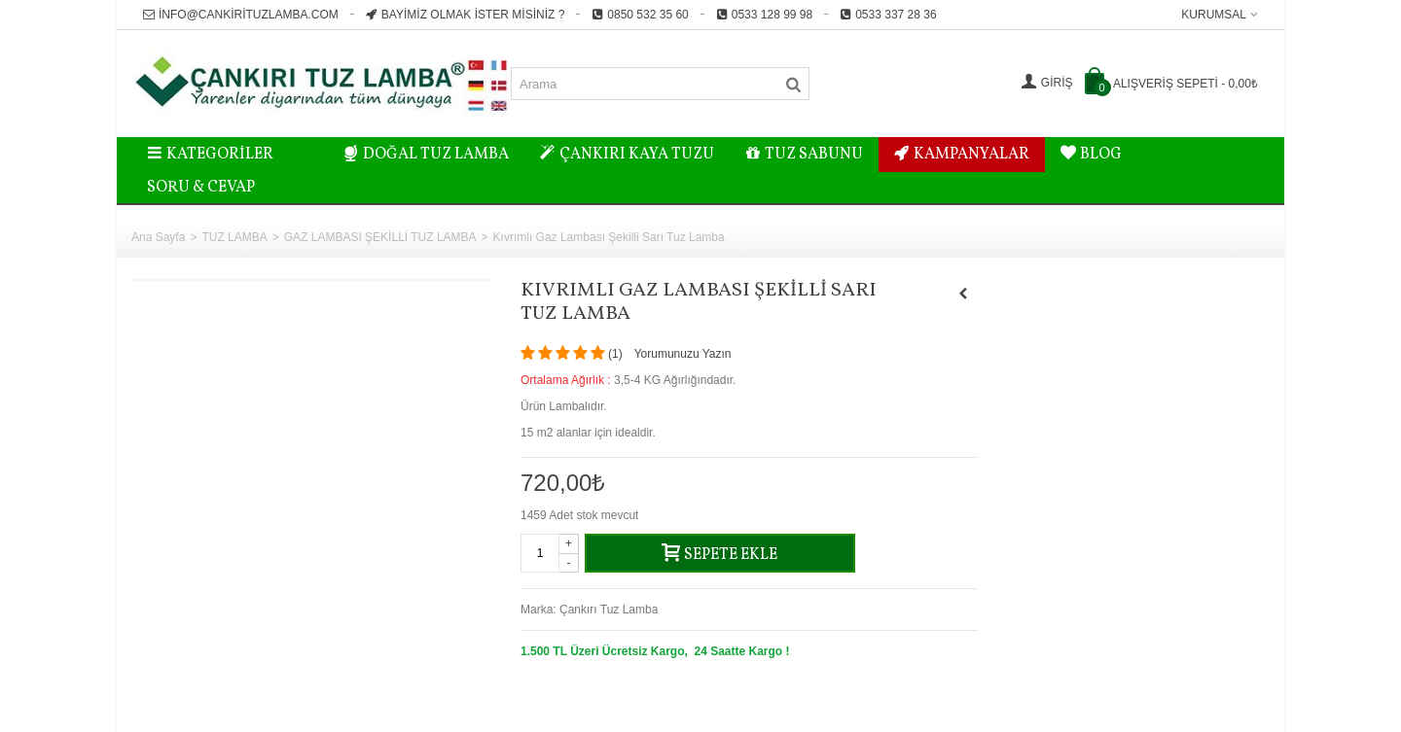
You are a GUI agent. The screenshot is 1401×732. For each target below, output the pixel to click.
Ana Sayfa (158, 237)
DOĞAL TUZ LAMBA (426, 154)
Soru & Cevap (201, 187)
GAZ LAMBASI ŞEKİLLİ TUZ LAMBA (380, 237)
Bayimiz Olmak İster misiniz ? (465, 14)
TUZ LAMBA (234, 237)
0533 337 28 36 (888, 14)
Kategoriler (210, 154)
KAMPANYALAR (961, 154)
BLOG (1091, 154)
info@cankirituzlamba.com (241, 14)
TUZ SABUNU (804, 154)
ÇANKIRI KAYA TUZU (627, 154)
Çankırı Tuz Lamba (608, 609)
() (615, 354)
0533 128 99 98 (764, 14)
